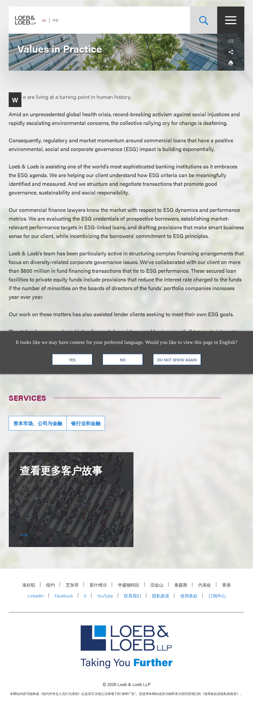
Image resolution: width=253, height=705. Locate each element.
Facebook (64, 596)
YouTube (105, 596)
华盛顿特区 (129, 585)
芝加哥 (72, 585)
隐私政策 (160, 596)
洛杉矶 (28, 585)
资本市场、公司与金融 (37, 423)
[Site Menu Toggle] (230, 20)
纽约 (50, 585)
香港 (226, 585)
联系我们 (132, 596)
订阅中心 (217, 596)
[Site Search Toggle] (203, 20)
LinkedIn (35, 596)
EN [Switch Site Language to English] (44, 20)
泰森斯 (180, 585)
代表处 (204, 585)
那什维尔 (98, 585)
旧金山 (156, 585)
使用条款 (189, 596)
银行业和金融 (85, 423)
